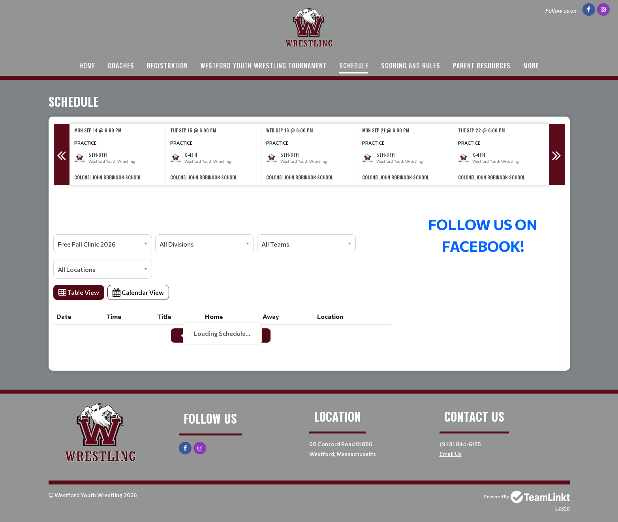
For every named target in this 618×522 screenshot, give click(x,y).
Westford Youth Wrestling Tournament (264, 65)
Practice (85, 142)
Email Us (451, 453)
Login (562, 508)
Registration (167, 65)
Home (87, 65)
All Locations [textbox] (76, 269)
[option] (117, 154)
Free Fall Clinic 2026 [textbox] (87, 244)
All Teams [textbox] (275, 244)
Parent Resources (482, 65)
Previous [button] (62, 154)
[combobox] (102, 243)
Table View (78, 292)
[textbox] (222, 202)
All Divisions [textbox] (176, 244)
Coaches (121, 65)
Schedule (353, 65)
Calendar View (138, 292)
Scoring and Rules (410, 65)
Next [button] (557, 154)
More (531, 65)
